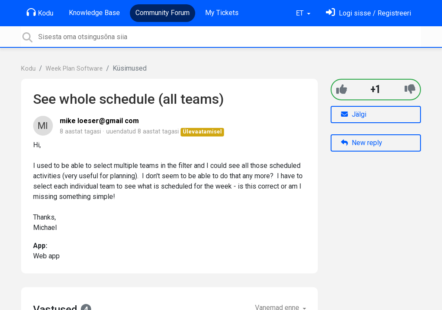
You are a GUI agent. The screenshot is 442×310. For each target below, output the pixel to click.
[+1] (341, 89)
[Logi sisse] (368, 13)
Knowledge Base (94, 13)
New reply (361, 143)
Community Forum (162, 13)
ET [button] (300, 13)
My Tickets (222, 13)
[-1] (410, 89)
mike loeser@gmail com (99, 121)
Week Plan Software (74, 68)
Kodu (40, 12)
